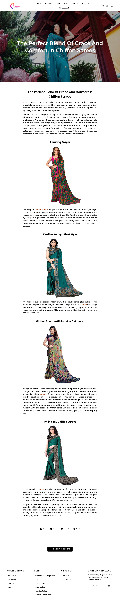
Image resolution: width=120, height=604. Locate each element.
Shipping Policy (41, 591)
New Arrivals (13, 576)
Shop (57, 3)
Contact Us (66, 579)
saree (84, 304)
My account (64, 8)
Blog (63, 583)
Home (39, 3)
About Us (48, 3)
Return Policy (40, 587)
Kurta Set (11, 583)
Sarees (43, 394)
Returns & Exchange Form (45, 576)
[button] (103, 5)
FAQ (82, 3)
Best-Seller (12, 579)
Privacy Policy (40, 583)
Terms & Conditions (43, 595)
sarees (41, 489)
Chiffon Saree (41, 209)
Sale (9, 587)
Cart (89, 3)
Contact (74, 3)
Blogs (65, 3)
